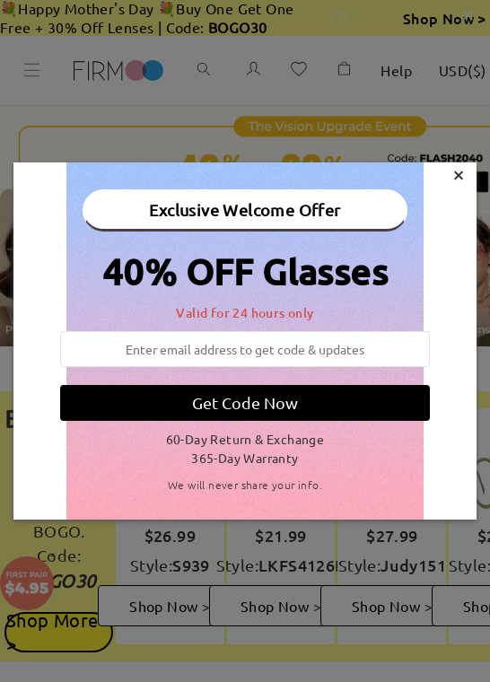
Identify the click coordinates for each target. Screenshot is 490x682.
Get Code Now (245, 402)
